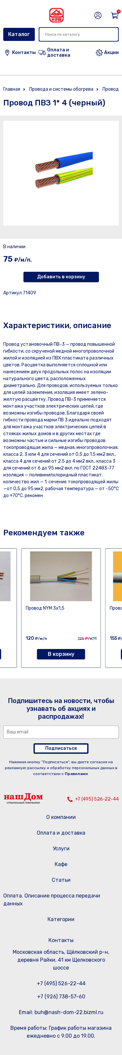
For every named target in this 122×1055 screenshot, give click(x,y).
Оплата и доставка (61, 833)
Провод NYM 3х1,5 (45, 608)
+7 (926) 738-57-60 (61, 996)
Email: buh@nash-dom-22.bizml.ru (61, 1012)
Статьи (61, 880)
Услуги (61, 848)
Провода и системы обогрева (61, 89)
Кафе (61, 864)
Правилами (76, 773)
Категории (61, 919)
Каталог (19, 34)
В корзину (61, 654)
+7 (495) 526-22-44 (97, 799)
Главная (11, 89)
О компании (61, 817)
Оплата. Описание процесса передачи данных (51, 900)
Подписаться (61, 748)
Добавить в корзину (61, 277)
